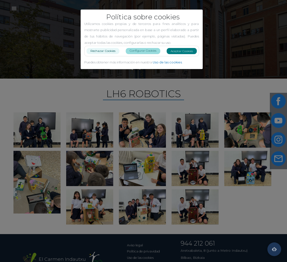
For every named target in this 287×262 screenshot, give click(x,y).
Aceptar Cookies (184, 51)
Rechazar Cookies (104, 51)
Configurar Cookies (145, 50)
